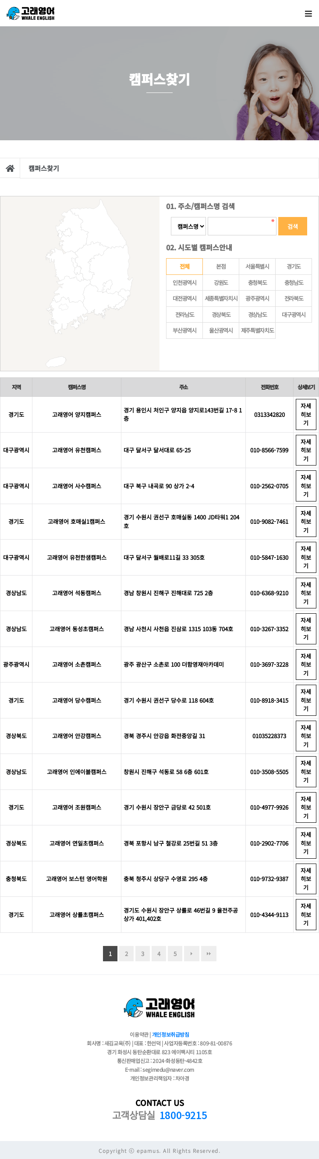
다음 (191, 953)
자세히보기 (306, 414)
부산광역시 (184, 330)
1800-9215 (183, 1115)
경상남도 (257, 314)
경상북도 (221, 314)
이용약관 (139, 1034)
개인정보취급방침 (170, 1034)
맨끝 (208, 953)
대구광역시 (293, 314)
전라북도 (293, 298)
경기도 (294, 266)
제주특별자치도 (257, 330)
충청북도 (257, 282)
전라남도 (184, 314)
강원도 (221, 282)
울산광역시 (221, 330)
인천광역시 (184, 282)
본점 (220, 266)
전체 (178, 264)
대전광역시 (184, 298)
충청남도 (293, 282)
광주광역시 (257, 298)
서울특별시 (257, 266)
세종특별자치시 (221, 298)
